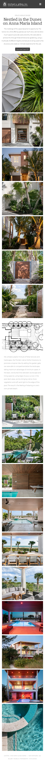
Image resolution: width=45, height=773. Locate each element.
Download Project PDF (22, 49)
